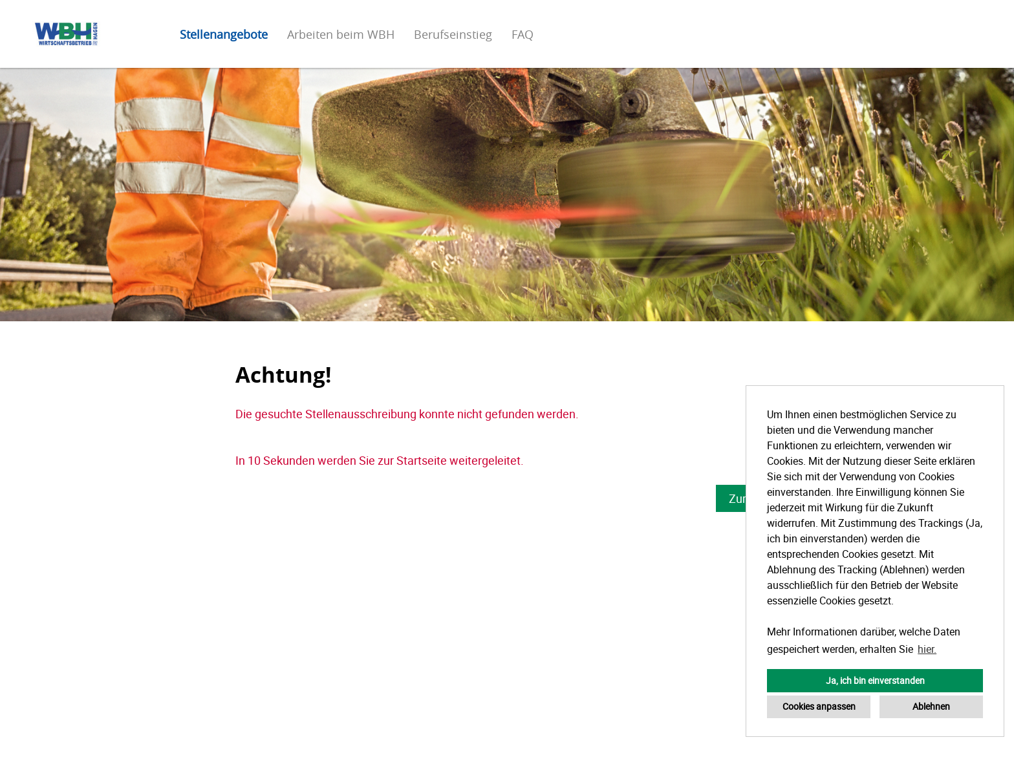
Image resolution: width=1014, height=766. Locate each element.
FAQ (523, 34)
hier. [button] (927, 649)
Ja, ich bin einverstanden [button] (875, 680)
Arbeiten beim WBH (340, 34)
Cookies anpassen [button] (819, 706)
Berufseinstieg (453, 34)
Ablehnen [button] (931, 706)
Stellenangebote (224, 34)
